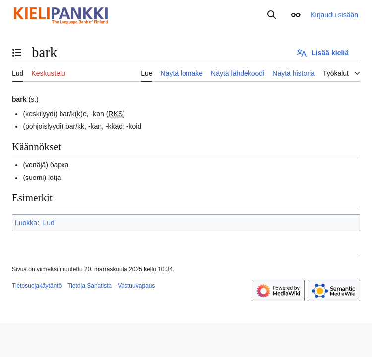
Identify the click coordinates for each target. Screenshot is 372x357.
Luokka (26, 223)
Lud (48, 223)
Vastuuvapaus (136, 285)
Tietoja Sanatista (89, 285)
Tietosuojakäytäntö (37, 285)
